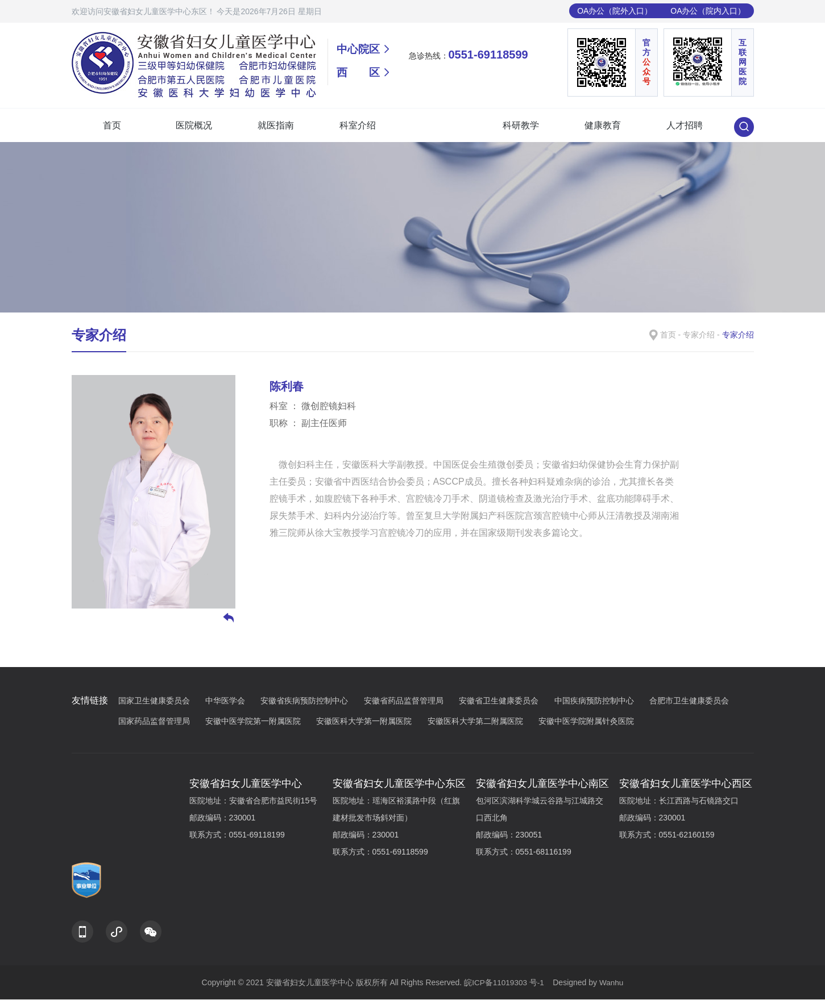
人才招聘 (684, 125)
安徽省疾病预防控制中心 (310, 701)
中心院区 (359, 50)
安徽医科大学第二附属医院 (482, 721)
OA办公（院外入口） (614, 10)
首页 (112, 125)
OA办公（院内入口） (707, 10)
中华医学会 (231, 701)
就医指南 (276, 125)
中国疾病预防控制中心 (600, 701)
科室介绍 (357, 125)
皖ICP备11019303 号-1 (505, 983)
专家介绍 (439, 125)
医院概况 (194, 125)
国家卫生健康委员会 (160, 701)
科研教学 (521, 125)
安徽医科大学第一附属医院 (370, 721)
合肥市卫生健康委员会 (695, 701)
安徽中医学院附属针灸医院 (586, 721)
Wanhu (612, 983)
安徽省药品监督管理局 (410, 701)
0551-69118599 (488, 54)
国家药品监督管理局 (160, 721)
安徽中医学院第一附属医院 (259, 721)
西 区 (359, 74)
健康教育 (602, 125)
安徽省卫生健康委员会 (505, 701)
